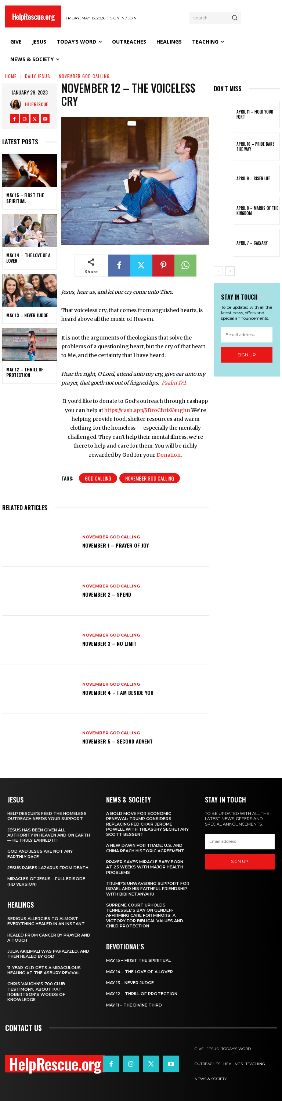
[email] (246, 334)
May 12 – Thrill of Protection (24, 372)
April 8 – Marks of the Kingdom (257, 210)
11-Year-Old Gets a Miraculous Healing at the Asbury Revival (44, 970)
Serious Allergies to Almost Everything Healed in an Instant (46, 921)
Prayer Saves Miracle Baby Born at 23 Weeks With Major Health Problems (144, 867)
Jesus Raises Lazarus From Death (47, 867)
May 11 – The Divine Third (134, 1005)
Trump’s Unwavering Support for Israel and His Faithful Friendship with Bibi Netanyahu (147, 889)
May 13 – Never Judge (27, 315)
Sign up (247, 354)
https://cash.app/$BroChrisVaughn (147, 410)
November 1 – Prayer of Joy (115, 545)
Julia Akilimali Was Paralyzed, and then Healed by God (48, 954)
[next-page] (230, 271)
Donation (168, 455)
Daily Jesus (37, 76)
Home (11, 76)
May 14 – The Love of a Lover (28, 258)
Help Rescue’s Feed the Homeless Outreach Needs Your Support (47, 816)
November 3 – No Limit (109, 643)
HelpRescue (36, 104)
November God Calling (84, 76)
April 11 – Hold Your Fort (254, 114)
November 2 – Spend (106, 594)
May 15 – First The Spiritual (25, 198)
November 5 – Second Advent (117, 741)
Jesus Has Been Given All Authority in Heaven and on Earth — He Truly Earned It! (48, 835)
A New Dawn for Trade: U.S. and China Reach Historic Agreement (145, 848)
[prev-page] (218, 271)
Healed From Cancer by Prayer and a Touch (48, 938)
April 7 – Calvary (252, 243)
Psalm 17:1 (174, 382)
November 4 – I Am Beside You (117, 692)
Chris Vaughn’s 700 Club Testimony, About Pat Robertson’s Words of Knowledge (36, 991)
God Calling (98, 478)
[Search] (234, 18)
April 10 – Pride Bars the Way (255, 146)
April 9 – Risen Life (253, 178)
